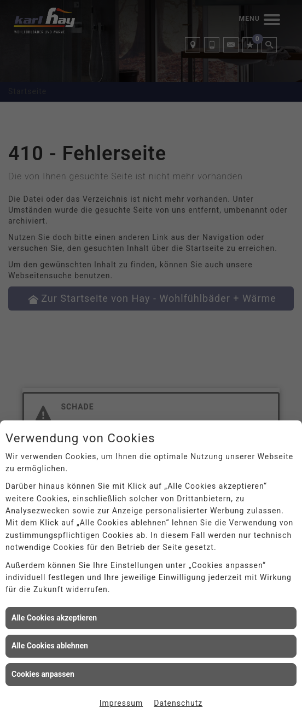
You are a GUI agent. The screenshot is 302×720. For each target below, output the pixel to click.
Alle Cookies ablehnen (49, 645)
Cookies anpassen (42, 674)
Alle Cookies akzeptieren (54, 617)
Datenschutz (178, 703)
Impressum (121, 703)
